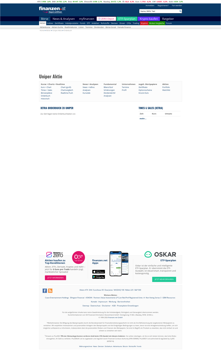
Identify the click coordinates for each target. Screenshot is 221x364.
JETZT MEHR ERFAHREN (164, 279)
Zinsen (122, 23)
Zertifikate (59, 23)
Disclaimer (106, 305)
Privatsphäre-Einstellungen (127, 305)
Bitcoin (125, 346)
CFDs (129, 23)
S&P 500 (137, 290)
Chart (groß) (66, 87)
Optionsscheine (145, 90)
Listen (81, 27)
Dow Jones (109, 290)
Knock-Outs (144, 93)
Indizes (50, 23)
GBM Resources (168, 297)
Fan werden (177, 5)
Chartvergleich (67, 90)
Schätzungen (109, 90)
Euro (137, 2)
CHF (154, 2)
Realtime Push (67, 93)
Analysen (86, 90)
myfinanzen (86, 19)
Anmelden (150, 5)
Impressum (102, 301)
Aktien (42, 23)
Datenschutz (96, 305)
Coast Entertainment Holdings (57, 297)
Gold (171, 2)
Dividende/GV (109, 93)
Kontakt (94, 301)
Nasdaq (106, 2)
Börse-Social (111, 27)
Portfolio (166, 87)
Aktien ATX (84, 290)
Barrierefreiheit (124, 301)
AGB (114, 305)
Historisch (45, 98)
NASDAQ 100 (119, 290)
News (95, 346)
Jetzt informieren (55, 278)
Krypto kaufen (149, 19)
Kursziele (86, 93)
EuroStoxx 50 (98, 290)
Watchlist (166, 90)
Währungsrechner (85, 346)
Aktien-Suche (57, 27)
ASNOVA (89, 297)
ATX (39, 2)
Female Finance (124, 27)
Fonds (82, 23)
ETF (88, 23)
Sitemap (86, 305)
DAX (54, 2)
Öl (123, 2)
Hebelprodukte (71, 23)
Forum (169, 23)
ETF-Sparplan (126, 19)
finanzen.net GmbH (115, 317)
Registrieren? (163, 5)
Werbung (112, 301)
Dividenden (99, 27)
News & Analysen (64, 19)
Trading (136, 23)
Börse (44, 19)
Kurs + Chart (46, 87)
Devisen (114, 23)
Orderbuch (45, 95)
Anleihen (95, 23)
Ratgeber (168, 19)
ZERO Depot (107, 18)
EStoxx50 (88, 2)
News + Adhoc (89, 87)
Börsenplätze (46, 93)
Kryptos (144, 23)
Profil (124, 90)
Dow (70, 2)
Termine (88, 27)
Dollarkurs (108, 346)
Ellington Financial (77, 297)
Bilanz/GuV (108, 87)
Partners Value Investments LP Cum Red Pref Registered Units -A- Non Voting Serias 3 (128, 297)
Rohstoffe (105, 23)
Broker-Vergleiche (156, 23)
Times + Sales (46, 90)
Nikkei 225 (129, 290)
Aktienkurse (45, 27)
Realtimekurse (71, 27)
